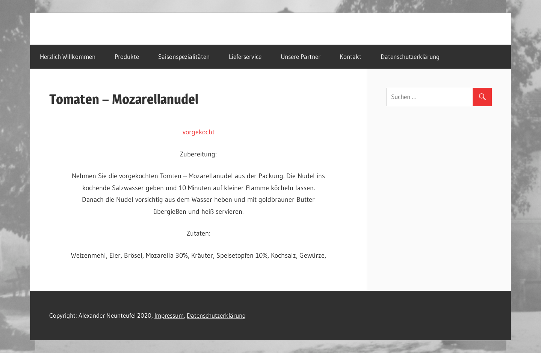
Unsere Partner (300, 56)
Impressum (169, 315)
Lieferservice (245, 56)
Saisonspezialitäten (184, 56)
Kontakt (350, 56)
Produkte (127, 56)
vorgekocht (199, 132)
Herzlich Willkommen (67, 56)
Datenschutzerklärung (410, 56)
